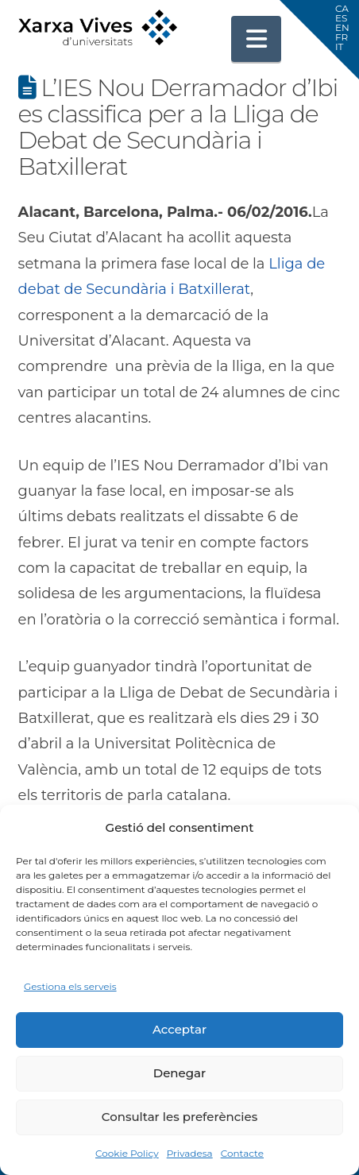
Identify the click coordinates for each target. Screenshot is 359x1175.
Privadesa (190, 1153)
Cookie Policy (127, 1153)
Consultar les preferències (179, 1116)
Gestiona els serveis (70, 986)
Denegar (179, 1072)
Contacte (242, 1153)
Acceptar (179, 1029)
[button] (256, 39)
